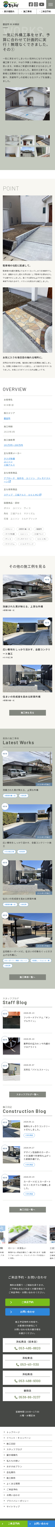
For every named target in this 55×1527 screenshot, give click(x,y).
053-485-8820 (29, 1348)
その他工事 (8, 657)
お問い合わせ (27, 1311)
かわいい (9, 529)
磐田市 (7, 418)
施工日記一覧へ (27, 1209)
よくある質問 (13, 1483)
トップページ (13, 1432)
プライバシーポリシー (18, 1500)
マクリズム (10, 544)
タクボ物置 (9, 458)
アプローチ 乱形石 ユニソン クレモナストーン (27, 480)
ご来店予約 (46, 11)
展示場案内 (9, 11)
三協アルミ (9, 464)
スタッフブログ (14, 1449)
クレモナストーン (25, 539)
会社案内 (11, 1472)
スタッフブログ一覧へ (27, 1094)
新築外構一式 (24, 529)
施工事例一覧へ (27, 977)
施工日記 (11, 1443)
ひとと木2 (42, 539)
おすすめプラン (14, 1466)
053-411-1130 (29, 1364)
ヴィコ (8, 539)
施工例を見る (27, 713)
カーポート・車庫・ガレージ (16, 960)
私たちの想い (13, 1460)
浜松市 (24, 795)
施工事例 (27, 11)
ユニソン (8, 461)
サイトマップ (13, 1506)
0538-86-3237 (29, 1397)
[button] (1, 1236)
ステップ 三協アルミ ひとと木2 (22, 494)
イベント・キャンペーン (19, 1437)
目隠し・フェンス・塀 (41, 960)
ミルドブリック (27, 544)
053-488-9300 (29, 1381)
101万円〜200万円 (13, 445)
